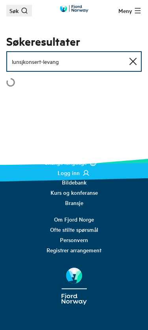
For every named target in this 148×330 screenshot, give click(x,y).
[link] (74, 182)
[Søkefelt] (74, 61)
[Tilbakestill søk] (133, 61)
